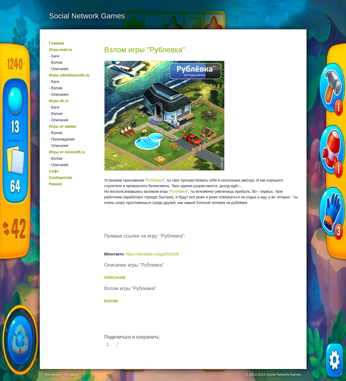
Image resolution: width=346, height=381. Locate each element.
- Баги (54, 56)
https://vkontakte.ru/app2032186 (152, 254)
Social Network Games (283, 374)
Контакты (52, 374)
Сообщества (60, 177)
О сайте (71, 374)
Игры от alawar (63, 126)
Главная (56, 43)
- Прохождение (62, 139)
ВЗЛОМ (111, 301)
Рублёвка (155, 180)
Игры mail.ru (60, 49)
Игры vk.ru (59, 101)
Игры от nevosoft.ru (67, 152)
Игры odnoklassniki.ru (69, 75)
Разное (55, 184)
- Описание (59, 69)
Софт (54, 171)
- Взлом (55, 62)
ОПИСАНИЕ (115, 277)
